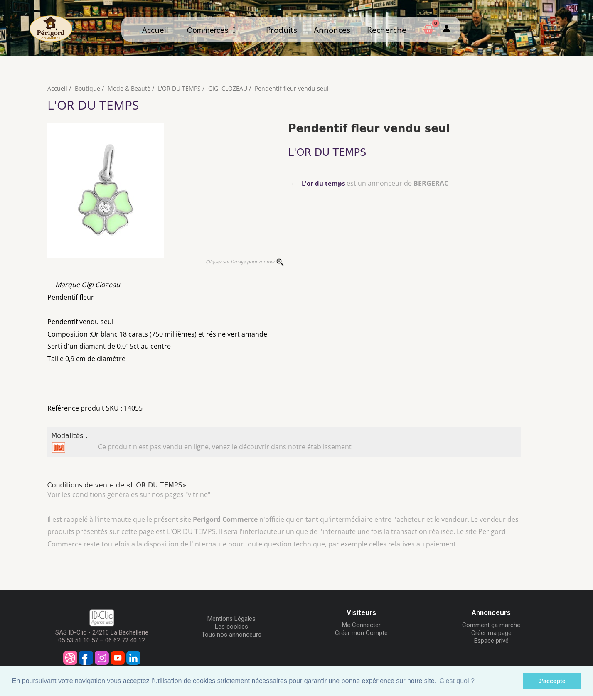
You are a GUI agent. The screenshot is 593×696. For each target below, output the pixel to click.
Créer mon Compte (361, 633)
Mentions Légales (231, 618)
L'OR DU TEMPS (182, 88)
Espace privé (491, 640)
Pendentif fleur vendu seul (299, 88)
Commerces (211, 30)
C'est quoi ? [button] (457, 680)
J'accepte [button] (552, 681)
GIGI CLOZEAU (233, 88)
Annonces (332, 30)
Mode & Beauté (130, 88)
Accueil (155, 30)
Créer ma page (491, 633)
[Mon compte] (446, 29)
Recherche (386, 30)
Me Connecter (361, 625)
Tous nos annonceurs (231, 634)
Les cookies (231, 626)
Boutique (88, 88)
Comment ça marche (491, 625)
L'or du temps (324, 183)
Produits (281, 30)
